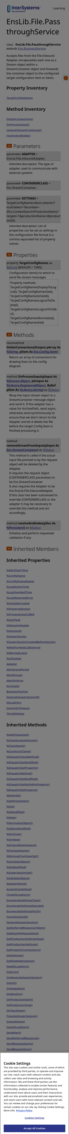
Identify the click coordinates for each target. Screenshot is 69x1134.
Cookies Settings (34, 1120)
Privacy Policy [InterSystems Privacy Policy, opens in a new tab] (24, 1113)
